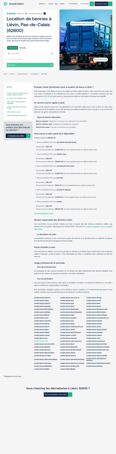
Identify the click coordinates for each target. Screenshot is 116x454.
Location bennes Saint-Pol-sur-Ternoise (72, 363)
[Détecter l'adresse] (52, 53)
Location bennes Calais (67, 315)
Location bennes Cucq (67, 320)
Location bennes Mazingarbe (69, 347)
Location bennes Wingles (41, 369)
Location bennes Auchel (93, 300)
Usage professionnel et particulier (16, 115)
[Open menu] (51, 59)
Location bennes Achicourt (42, 297)
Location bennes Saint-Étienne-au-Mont (98, 363)
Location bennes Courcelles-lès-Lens (97, 318)
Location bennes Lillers (93, 338)
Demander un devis (101, 4)
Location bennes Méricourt (42, 349)
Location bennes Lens (40, 338)
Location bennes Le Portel (68, 335)
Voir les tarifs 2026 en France (43, 213)
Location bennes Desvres (41, 323)
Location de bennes (22, 74)
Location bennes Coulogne (68, 318)
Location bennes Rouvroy (68, 355)
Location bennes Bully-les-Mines (96, 312)
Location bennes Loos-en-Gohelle (44, 344)
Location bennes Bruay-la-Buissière (71, 312)
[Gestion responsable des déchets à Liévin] (29, 108)
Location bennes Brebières (42, 312)
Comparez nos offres (16, 136)
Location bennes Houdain (42, 332)
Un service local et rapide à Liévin (16, 98)
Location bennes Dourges (94, 323)
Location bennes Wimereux (94, 366)
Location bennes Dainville (94, 320)
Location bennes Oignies (67, 352)
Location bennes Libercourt (68, 338)
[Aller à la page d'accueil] (14, 4)
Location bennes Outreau (94, 352)
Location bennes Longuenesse (95, 341)
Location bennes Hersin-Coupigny (96, 329)
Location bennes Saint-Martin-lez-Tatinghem (96, 359)
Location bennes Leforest (94, 335)
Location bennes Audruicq (42, 303)
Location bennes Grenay (93, 326)
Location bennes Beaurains (42, 306)
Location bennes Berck (67, 306)
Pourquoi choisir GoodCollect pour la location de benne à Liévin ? (17, 94)
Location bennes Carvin (41, 318)
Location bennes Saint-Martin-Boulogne (72, 359)
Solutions (41, 4)
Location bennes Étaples (67, 369)
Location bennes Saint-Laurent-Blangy (45, 359)
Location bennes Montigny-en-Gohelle (97, 347)
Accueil (5, 74)
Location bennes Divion (67, 323)
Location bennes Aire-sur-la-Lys (69, 297)
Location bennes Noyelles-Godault (70, 349)
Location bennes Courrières (42, 320)
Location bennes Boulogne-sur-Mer (97, 309)
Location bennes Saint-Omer (42, 363)
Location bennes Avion (67, 303)
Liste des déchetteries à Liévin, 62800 (56, 394)
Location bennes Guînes (41, 329)
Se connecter (73, 3)
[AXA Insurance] (37, 14)
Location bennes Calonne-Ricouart (96, 315)
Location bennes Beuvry (93, 306)
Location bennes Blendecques (69, 309)
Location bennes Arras (67, 300)
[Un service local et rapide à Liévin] (29, 99)
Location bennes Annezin (94, 297)
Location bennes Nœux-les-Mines (44, 352)
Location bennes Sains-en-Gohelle (96, 355)
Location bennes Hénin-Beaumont (70, 332)
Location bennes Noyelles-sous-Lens (97, 349)
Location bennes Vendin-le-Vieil (69, 366)
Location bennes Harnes (67, 329)
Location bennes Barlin (93, 303)
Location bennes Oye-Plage (42, 355)
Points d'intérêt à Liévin (13, 112)
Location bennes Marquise (42, 347)
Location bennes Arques (41, 300)
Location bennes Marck (67, 344)
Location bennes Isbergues (94, 332)
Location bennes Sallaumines (43, 366)
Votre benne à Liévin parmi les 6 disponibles (16, 102)
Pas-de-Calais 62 (34, 74)
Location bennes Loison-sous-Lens (71, 341)
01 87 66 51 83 (84, 4)
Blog (56, 4)
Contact (62, 4)
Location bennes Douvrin (41, 326)
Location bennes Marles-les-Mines (96, 344)
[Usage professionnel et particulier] (29, 116)
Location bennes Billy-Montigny (43, 309)
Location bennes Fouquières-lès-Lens (71, 326)
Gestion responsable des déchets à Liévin (16, 107)
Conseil (51, 4)
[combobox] (30, 53)
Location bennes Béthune (42, 315)
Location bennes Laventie (42, 335)
